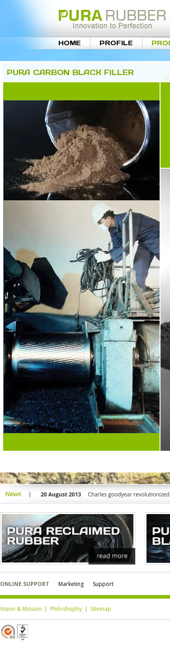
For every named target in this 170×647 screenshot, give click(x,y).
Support (103, 584)
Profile (116, 43)
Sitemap (100, 609)
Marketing (71, 584)
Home (69, 43)
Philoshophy (66, 609)
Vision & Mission (21, 609)
